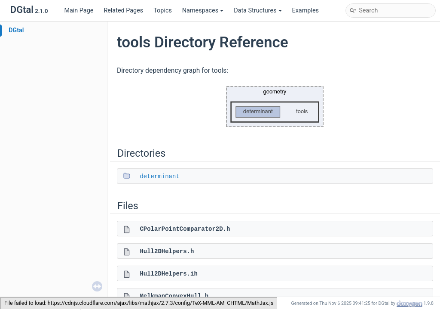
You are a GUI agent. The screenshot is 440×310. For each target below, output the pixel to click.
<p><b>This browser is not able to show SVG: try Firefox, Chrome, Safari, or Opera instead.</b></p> (275, 107)
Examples (305, 10)
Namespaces (202, 10)
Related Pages (123, 10)
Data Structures (257, 10)
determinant (159, 176)
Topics (162, 10)
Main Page (78, 10)
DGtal (16, 30)
